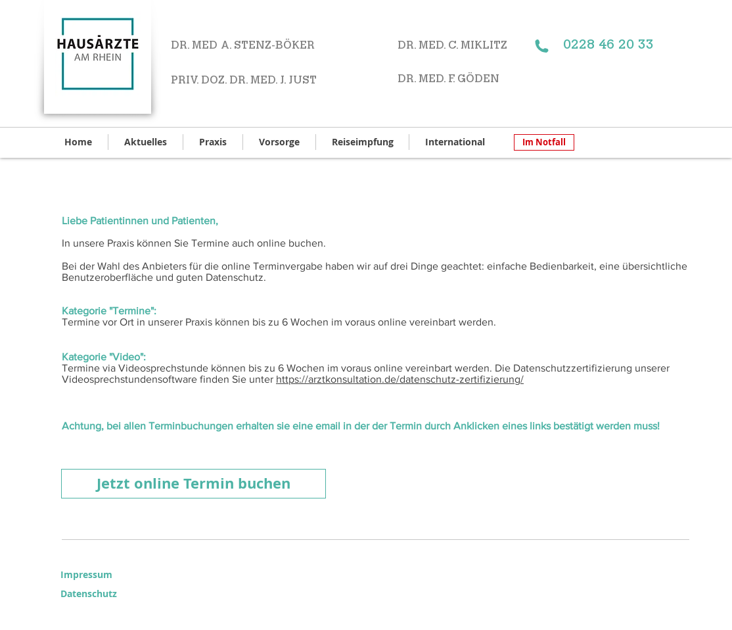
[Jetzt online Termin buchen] (193, 483)
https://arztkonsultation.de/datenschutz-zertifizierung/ (400, 379)
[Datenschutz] (99, 594)
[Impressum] (88, 575)
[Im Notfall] (544, 142)
